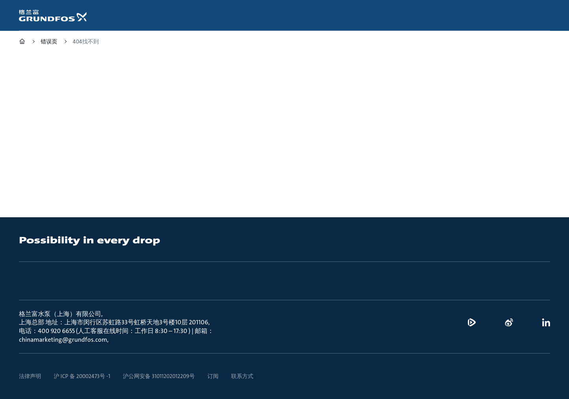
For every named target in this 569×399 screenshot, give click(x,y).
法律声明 (30, 376)
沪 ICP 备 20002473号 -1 (82, 376)
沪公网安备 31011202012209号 (159, 376)
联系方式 (242, 376)
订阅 (213, 376)
